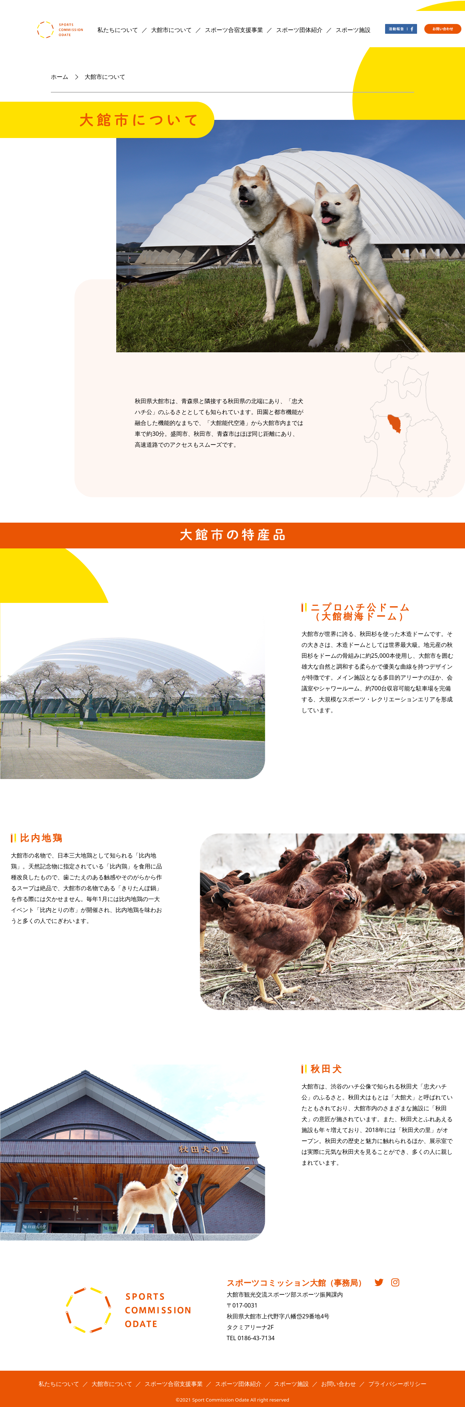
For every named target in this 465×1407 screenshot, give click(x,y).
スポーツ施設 (353, 30)
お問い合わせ (338, 1384)
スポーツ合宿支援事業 (234, 30)
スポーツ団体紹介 (299, 30)
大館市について (171, 30)
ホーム (59, 77)
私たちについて (117, 30)
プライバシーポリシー (397, 1384)
